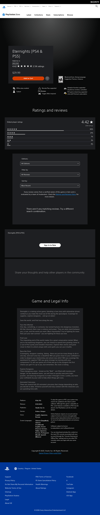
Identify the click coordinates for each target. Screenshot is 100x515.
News (43, 6)
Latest (29, 13)
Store (50, 6)
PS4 (20, 6)
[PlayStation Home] (4, 6)
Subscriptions (59, 13)
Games (9, 6)
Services (27, 6)
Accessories (35, 6)
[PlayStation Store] (12, 12)
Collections (38, 13)
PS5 (15, 6)
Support (57, 6)
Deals (48, 13)
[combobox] (50, 161)
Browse (70, 13)
